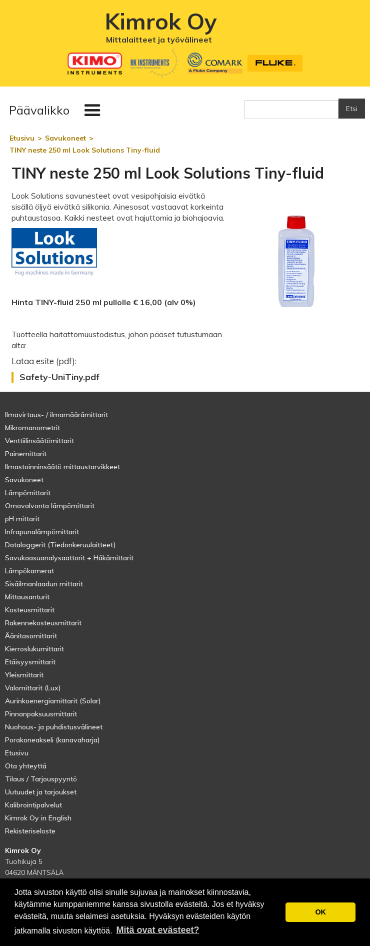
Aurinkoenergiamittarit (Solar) (53, 700)
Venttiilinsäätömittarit (39, 440)
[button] (57, 110)
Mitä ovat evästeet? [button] (157, 930)
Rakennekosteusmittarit (43, 622)
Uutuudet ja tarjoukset (40, 791)
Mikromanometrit (32, 427)
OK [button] (320, 912)
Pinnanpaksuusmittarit (41, 713)
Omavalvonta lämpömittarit (49, 505)
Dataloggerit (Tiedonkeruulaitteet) (60, 544)
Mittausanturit (27, 596)
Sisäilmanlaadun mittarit (44, 583)
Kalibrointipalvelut (33, 804)
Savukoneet (24, 479)
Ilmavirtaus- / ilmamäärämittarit (56, 414)
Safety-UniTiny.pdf (60, 377)
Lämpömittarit (27, 492)
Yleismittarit (24, 674)
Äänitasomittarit (31, 635)
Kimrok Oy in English (38, 817)
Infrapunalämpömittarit (42, 531)
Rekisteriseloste (30, 830)
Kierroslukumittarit (34, 648)
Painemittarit (25, 453)
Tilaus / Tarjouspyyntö (41, 778)
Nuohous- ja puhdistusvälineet (53, 726)
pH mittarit (22, 518)
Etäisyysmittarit (30, 661)
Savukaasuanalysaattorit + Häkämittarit (69, 557)
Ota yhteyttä (25, 765)
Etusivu (16, 752)
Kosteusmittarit (29, 609)
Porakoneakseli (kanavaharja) (52, 739)
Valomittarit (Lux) (33, 687)
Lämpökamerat (29, 570)
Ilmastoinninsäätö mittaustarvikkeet (62, 466)
